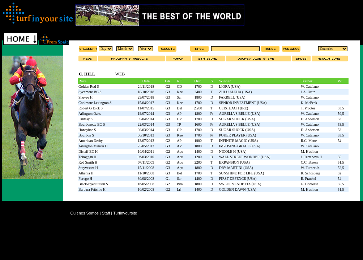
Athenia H (85, 173)
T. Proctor (308, 108)
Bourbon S (86, 135)
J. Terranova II (311, 157)
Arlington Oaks (89, 114)
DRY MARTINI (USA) (236, 168)
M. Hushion (309, 151)
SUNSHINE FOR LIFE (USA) (241, 173)
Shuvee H (85, 97)
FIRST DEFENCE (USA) (238, 179)
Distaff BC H (88, 151)
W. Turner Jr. (310, 168)
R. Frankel (308, 179)
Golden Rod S (88, 86)
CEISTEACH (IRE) (233, 108)
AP (179, 114)
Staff (106, 213)
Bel (179, 173)
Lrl (179, 189)
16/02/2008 (146, 189)
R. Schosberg (310, 173)
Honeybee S (87, 130)
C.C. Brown (309, 162)
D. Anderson (310, 119)
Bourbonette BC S (91, 124)
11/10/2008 (146, 173)
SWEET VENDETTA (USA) (240, 184)
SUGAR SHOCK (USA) (237, 119)
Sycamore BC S (90, 92)
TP (179, 124)
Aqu (180, 151)
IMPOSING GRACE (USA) (239, 146)
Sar (179, 97)
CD (179, 86)
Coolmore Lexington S (95, 103)
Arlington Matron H (93, 146)
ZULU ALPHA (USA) (235, 92)
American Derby (90, 141)
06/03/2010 (146, 157)
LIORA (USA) (229, 86)
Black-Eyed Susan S (93, 184)
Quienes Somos (84, 213)
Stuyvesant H (88, 168)
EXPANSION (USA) (234, 162)
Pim (180, 184)
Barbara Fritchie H (92, 189)
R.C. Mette (309, 141)
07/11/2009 (146, 162)
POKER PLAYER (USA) (237, 135)
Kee (180, 92)
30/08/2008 (146, 179)
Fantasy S (85, 119)
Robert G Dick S (90, 108)
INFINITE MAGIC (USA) (238, 141)
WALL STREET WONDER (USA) (244, 157)
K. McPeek (309, 103)
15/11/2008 (146, 168)
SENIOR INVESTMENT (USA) (242, 103)
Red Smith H (87, 162)
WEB (120, 74)
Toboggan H (87, 157)
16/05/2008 (146, 184)
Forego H (85, 179)
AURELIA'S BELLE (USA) (239, 114)
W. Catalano (310, 86)
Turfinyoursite (125, 213)
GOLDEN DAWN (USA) (237, 189)
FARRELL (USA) (232, 97)
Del (179, 108)
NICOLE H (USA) (233, 151)
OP (179, 119)
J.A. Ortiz (308, 92)
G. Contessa (309, 184)
